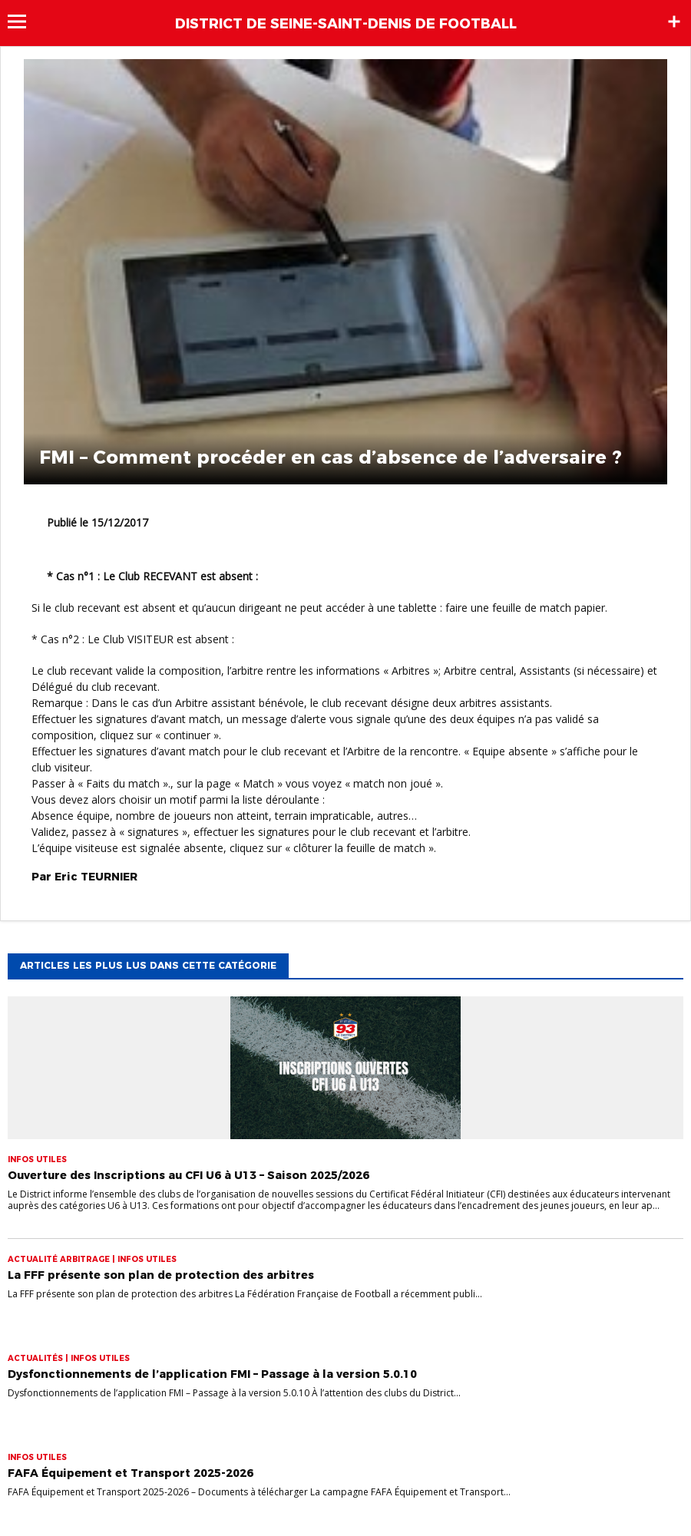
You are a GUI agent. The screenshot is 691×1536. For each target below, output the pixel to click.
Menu (24, 21)
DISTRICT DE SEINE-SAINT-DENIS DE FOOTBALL (346, 23)
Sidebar (674, 21)
